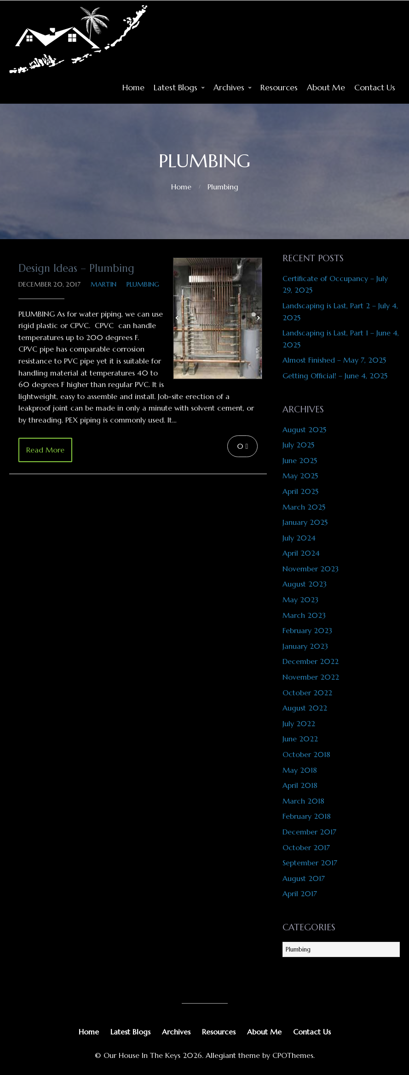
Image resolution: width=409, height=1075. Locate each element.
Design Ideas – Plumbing (76, 268)
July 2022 (298, 723)
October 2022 (307, 692)
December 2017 (309, 831)
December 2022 (310, 661)
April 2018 (299, 785)
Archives (228, 87)
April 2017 (299, 893)
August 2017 (303, 878)
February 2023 (307, 630)
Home (133, 87)
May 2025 (300, 475)
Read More (45, 449)
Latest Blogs (175, 87)
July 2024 (299, 537)
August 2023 (304, 583)
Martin (103, 284)
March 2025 (303, 506)
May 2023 (300, 599)
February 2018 (306, 816)
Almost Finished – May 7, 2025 (334, 359)
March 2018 (303, 800)
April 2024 (301, 553)
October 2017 (306, 847)
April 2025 (300, 491)
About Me (326, 87)
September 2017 (309, 862)
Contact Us (374, 87)
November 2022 (310, 676)
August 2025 (304, 429)
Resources (279, 87)
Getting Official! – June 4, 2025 (334, 375)
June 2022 (300, 738)
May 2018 (299, 770)
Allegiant (221, 1055)
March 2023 (304, 615)
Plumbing (222, 186)
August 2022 (304, 707)
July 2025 (298, 444)
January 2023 (305, 646)
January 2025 (305, 522)
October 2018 (306, 754)
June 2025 (299, 460)
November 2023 (310, 568)
